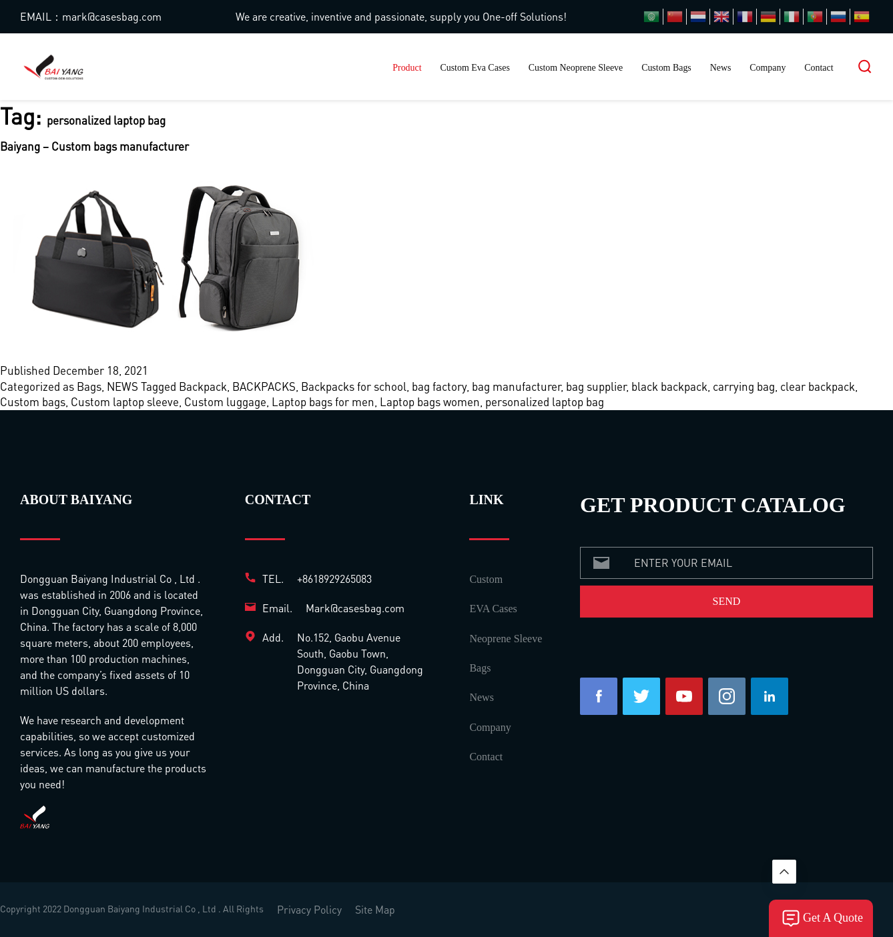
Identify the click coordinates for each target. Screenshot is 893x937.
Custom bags (32, 401)
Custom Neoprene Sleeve (576, 68)
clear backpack (817, 386)
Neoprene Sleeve (505, 638)
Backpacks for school (353, 386)
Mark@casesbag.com (355, 608)
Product (406, 68)
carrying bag (744, 386)
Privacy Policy (309, 909)
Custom (486, 579)
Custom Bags (666, 68)
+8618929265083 (334, 579)
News (720, 68)
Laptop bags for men (323, 401)
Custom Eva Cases (474, 68)
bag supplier (596, 386)
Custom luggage (225, 401)
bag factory (439, 386)
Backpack (203, 386)
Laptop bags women (430, 401)
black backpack (669, 386)
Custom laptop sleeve (125, 401)
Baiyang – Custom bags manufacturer (94, 146)
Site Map (375, 909)
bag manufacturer (516, 386)
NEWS (122, 386)
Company (768, 68)
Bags (89, 386)
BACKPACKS (264, 386)
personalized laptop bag (544, 401)
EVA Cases (493, 608)
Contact (818, 68)
